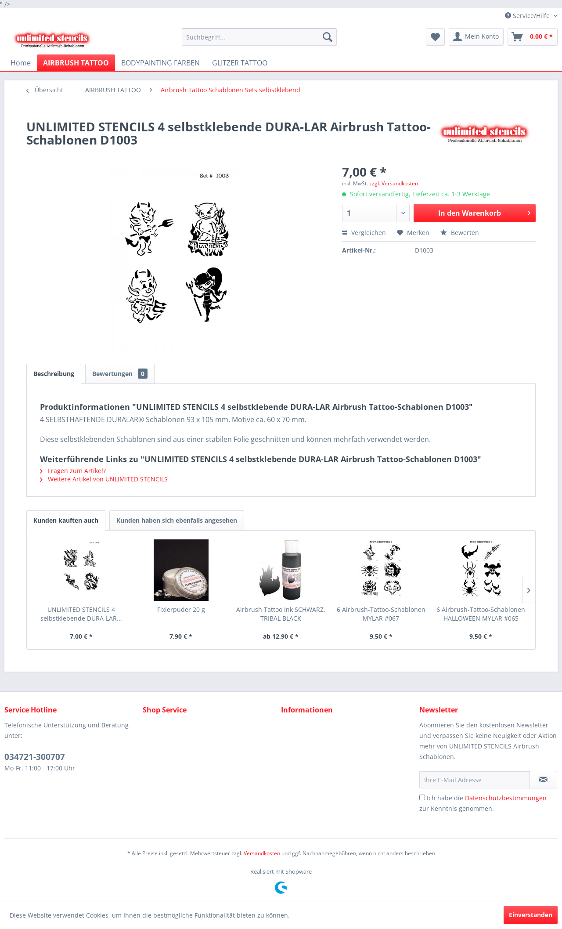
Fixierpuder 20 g (181, 609)
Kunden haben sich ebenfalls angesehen (176, 520)
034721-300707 (34, 757)
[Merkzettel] (435, 37)
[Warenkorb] (533, 37)
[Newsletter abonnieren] (543, 779)
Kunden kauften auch (65, 520)
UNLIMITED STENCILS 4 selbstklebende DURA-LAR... (81, 613)
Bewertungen (120, 374)
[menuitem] (259, 37)
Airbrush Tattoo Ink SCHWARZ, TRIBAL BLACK (280, 613)
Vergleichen (364, 232)
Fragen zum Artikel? (73, 470)
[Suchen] (327, 37)
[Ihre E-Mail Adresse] (474, 779)
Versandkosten (262, 853)
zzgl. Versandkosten (393, 183)
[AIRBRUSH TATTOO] (76, 62)
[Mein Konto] (476, 37)
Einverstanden (530, 915)
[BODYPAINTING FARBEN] (160, 62)
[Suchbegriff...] (259, 37)
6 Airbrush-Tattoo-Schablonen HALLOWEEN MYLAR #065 (480, 613)
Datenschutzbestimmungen (506, 798)
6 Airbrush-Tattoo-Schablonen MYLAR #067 (381, 613)
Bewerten (459, 232)
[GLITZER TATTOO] (240, 62)
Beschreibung (53, 373)
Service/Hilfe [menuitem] (528, 15)
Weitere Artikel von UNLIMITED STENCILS (104, 479)
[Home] (20, 62)
